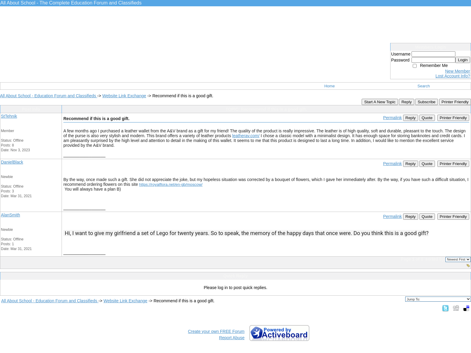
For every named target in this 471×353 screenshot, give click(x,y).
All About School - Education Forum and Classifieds (48, 95)
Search (424, 86)
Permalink (392, 117)
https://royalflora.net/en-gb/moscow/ (170, 184)
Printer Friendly (455, 102)
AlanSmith (10, 215)
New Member (457, 71)
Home (329, 86)
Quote (427, 118)
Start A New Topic (379, 102)
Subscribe (426, 102)
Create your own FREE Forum (216, 331)
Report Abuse (232, 337)
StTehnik (9, 116)
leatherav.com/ (246, 135)
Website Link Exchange (124, 95)
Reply (406, 102)
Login (463, 60)
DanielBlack (12, 162)
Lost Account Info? (453, 76)
